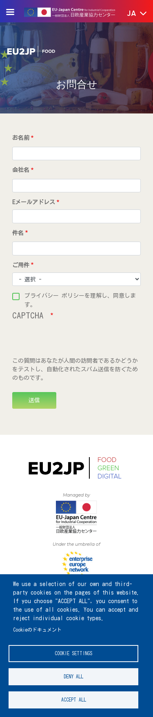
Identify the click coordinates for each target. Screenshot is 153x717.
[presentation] (74, 341)
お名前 (20, 138)
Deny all (73, 676)
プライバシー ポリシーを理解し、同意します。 (80, 297)
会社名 (20, 170)
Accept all (73, 699)
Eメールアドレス (33, 202)
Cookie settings (73, 653)
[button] (131, 13)
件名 (18, 233)
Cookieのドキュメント (37, 630)
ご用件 (20, 265)
